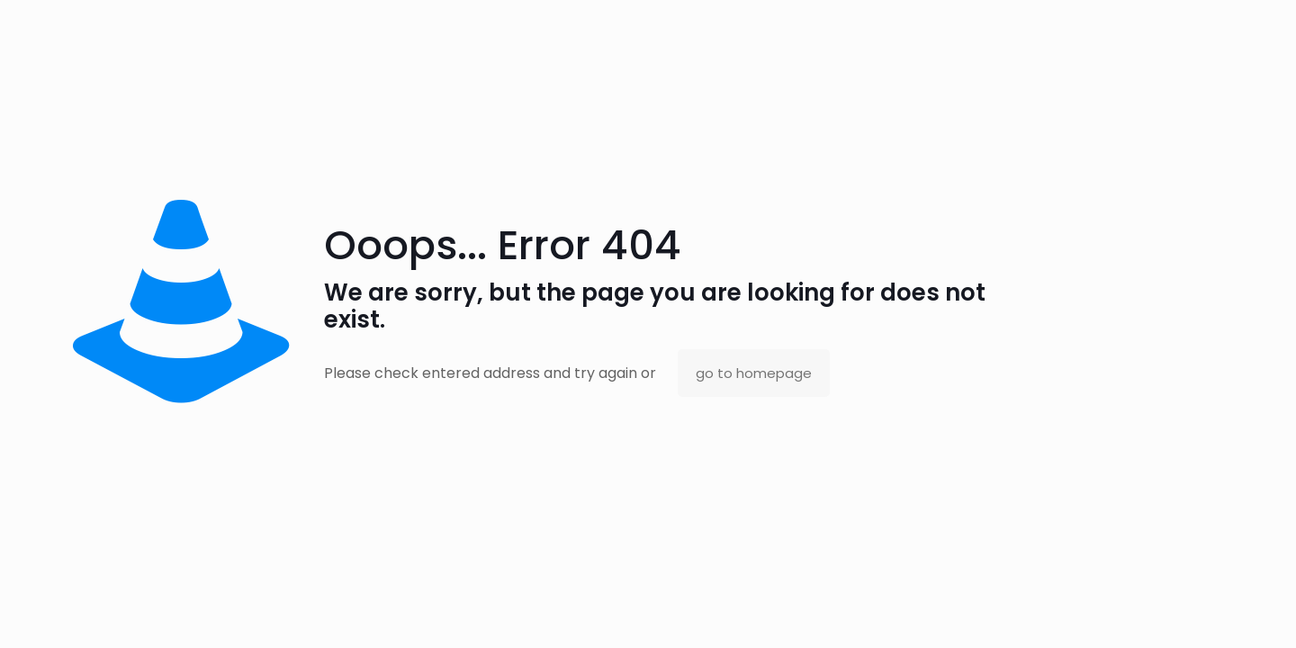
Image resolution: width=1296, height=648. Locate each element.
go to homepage (754, 373)
